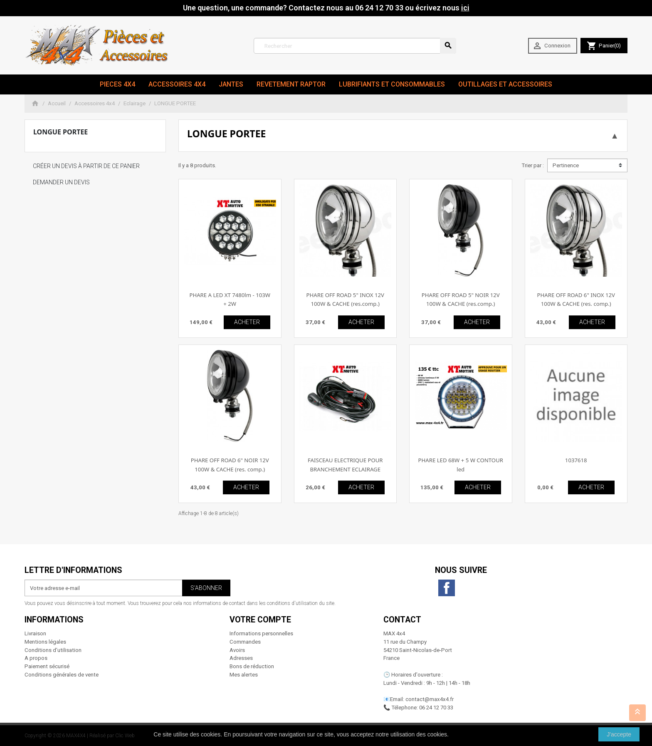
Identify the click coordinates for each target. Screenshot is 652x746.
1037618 (576, 460)
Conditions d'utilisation (53, 650)
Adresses (241, 658)
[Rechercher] (355, 46)
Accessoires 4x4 (176, 84)
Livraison (35, 633)
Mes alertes (244, 675)
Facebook (446, 588)
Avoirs (237, 650)
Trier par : (532, 165)
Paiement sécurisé (47, 666)
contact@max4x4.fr (429, 699)
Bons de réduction (252, 666)
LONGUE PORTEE (60, 131)
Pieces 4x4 (117, 84)
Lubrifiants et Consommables (392, 84)
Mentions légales (45, 642)
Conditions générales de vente (62, 675)
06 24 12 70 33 (436, 707)
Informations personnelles (261, 633)
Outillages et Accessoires (505, 84)
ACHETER (247, 322)
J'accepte (619, 734)
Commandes (245, 642)
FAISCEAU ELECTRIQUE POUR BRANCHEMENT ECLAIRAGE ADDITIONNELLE (345, 469)
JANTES (231, 84)
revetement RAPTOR (291, 84)
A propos (36, 658)
